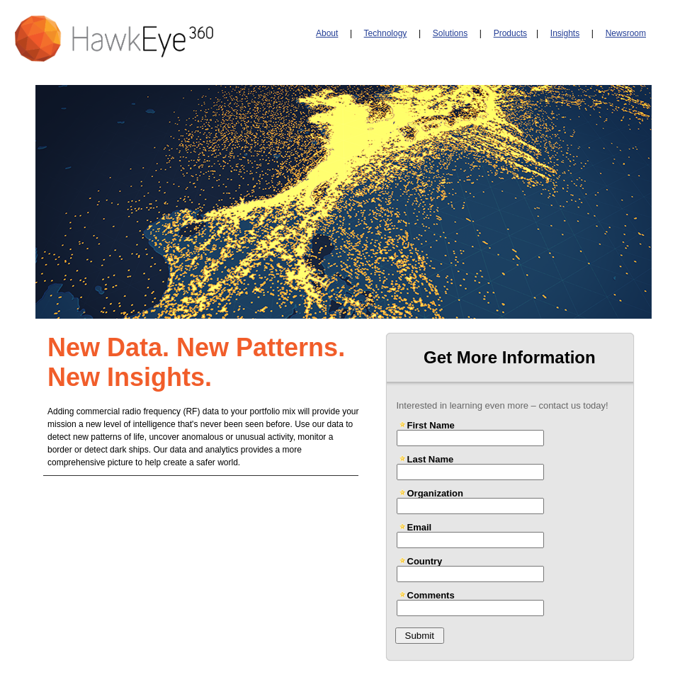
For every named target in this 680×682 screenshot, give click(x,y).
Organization (435, 493)
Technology (385, 33)
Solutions (450, 33)
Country (425, 561)
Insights (564, 33)
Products (510, 33)
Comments (431, 595)
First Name (431, 425)
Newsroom (626, 33)
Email (419, 527)
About (327, 33)
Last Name (430, 459)
